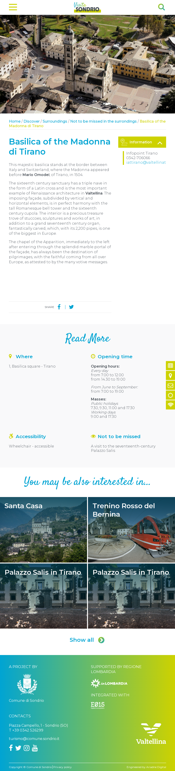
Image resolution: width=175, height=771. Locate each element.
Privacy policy (62, 767)
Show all (87, 640)
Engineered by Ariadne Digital (146, 767)
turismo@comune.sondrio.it (34, 739)
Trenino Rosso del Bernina (131, 530)
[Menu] (13, 8)
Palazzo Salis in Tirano (43, 596)
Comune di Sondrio (39, 767)
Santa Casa (43, 530)
